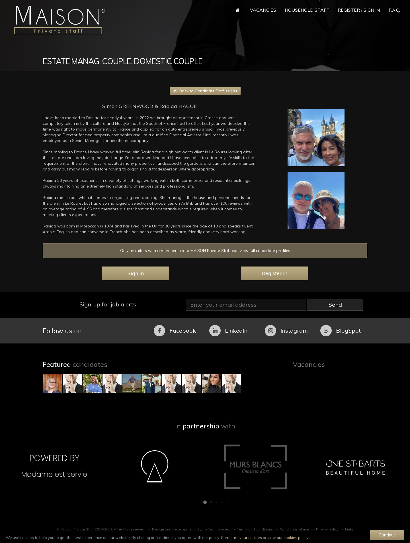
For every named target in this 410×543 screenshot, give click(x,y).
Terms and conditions (255, 529)
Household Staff (307, 10)
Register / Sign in (359, 10)
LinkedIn (228, 330)
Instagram (286, 330)
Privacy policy (327, 529)
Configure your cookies (241, 537)
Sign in (136, 273)
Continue (387, 535)
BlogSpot (340, 330)
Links (349, 529)
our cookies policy (292, 537)
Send (335, 304)
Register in (274, 273)
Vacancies (263, 10)
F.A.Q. (394, 10)
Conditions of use (294, 529)
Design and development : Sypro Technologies (191, 529)
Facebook (175, 330)
